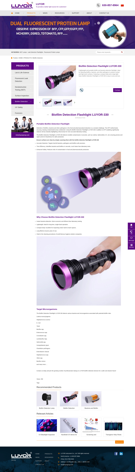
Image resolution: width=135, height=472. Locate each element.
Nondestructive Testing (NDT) (20, 88)
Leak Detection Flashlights (35, 52)
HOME (20, 58)
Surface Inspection (22, 96)
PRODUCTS (27, 58)
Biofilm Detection (38, 58)
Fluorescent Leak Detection (21, 79)
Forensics (18, 113)
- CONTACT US (39, 464)
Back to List (119, 442)
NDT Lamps (23, 52)
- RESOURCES (48, 457)
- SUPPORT (38, 461)
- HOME (37, 454)
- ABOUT (46, 461)
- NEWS (37, 457)
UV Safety (19, 107)
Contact (117, 90)
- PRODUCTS (48, 454)
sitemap (13, 460)
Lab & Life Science (22, 73)
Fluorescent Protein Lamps (52, 52)
